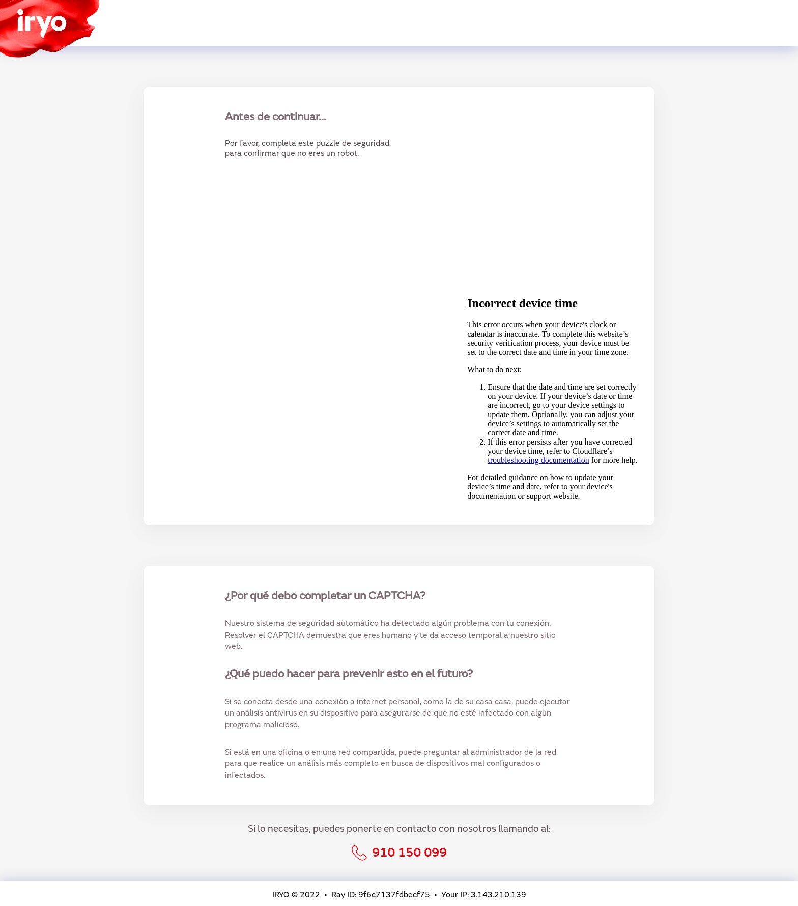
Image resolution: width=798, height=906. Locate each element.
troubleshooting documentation (538, 460)
